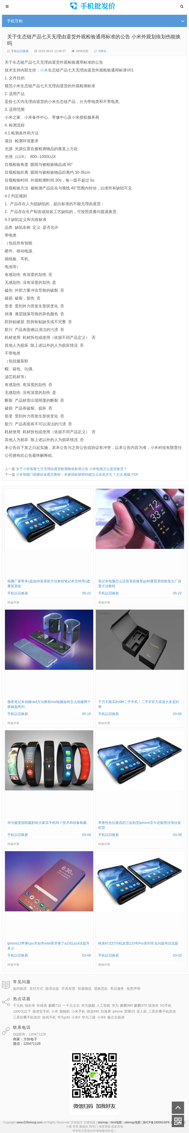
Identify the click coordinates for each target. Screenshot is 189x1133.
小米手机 (78, 1011)
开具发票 (68, 988)
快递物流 (85, 988)
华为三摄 (88, 1017)
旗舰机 (65, 1011)
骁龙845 (93, 1011)
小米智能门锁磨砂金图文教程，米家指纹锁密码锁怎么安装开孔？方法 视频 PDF (77, 474)
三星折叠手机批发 (162, 1011)
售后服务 (117, 988)
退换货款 (101, 988)
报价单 (30, 1005)
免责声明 (133, 988)
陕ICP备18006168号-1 (158, 1122)
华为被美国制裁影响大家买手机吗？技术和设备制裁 (47, 823)
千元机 (18, 1005)
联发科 (153, 1005)
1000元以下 (22, 1011)
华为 (115, 1005)
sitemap (103, 1122)
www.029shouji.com (29, 1122)
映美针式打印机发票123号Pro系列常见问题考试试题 (138, 943)
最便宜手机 (41, 1011)
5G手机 (166, 1005)
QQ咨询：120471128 (29, 1034)
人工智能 (103, 1005)
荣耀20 (129, 1011)
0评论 (102, 51)
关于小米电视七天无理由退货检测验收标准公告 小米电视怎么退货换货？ (71, 469)
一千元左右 (71, 1005)
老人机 (142, 1011)
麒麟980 (126, 1005)
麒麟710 (54, 1005)
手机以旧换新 (20, 51)
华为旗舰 (88, 1005)
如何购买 (20, 988)
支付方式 (36, 988)
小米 (44, 70)
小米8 (101, 1017)
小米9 (75, 1017)
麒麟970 (140, 1005)
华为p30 (63, 1017)
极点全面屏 (116, 1017)
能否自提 (52, 988)
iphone (117, 1011)
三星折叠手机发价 (27, 1017)
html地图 (116, 1122)
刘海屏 (106, 1011)
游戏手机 (49, 1017)
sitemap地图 (132, 1122)
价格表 (42, 1005)
